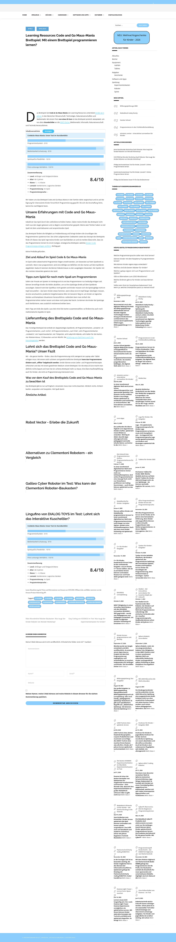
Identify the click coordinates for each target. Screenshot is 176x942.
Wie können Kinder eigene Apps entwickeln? (130, 264)
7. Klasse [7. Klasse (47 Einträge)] (139, 199)
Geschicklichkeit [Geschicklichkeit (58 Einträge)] (128, 226)
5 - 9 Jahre (69, 598)
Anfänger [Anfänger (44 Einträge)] (130, 214)
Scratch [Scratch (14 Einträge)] (143, 242)
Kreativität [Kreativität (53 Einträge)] (146, 234)
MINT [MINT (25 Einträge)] (141, 238)
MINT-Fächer (65, 122)
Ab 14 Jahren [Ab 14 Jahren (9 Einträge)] (152, 210)
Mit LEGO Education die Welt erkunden (147, 680)
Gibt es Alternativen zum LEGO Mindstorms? (130, 276)
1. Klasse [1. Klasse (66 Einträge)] (120, 195)
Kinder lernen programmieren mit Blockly (124, 637)
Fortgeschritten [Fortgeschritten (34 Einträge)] (129, 222)
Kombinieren (60, 602)
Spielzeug (35, 15)
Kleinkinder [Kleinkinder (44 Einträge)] (128, 230)
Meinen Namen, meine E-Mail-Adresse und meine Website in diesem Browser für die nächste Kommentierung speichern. (61, 695)
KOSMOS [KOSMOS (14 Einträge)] (136, 234)
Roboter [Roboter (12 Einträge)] (149, 238)
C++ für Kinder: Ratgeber (122, 548)
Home (24, 15)
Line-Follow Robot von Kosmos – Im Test (147, 891)
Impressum (44, 937)
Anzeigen (48, 131)
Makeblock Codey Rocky (129, 113)
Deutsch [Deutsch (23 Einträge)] (123, 218)
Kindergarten (34, 602)
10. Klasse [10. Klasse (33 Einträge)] (127, 202)
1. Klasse (38, 598)
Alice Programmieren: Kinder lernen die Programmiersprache (147, 503)
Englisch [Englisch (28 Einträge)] (133, 218)
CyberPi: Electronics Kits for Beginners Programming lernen (146, 809)
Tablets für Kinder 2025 (147, 459)
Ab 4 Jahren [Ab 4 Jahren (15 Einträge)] (150, 202)
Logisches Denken (94, 602)
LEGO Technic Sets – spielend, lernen (124, 724)
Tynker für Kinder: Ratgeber (145, 547)
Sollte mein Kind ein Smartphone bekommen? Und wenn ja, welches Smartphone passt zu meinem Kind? (134, 286)
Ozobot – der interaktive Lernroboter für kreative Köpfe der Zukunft (145, 593)
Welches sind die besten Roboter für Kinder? (130, 268)
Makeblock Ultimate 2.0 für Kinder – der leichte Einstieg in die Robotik (124, 808)
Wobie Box (142, 378)
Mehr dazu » (147, 327)
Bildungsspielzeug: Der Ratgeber (125, 680)
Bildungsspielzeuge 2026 (129, 106)
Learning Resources (76, 602)
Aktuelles (115, 56)
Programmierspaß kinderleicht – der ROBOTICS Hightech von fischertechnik (146, 851)
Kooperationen (70, 937)
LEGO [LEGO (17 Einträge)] (119, 238)
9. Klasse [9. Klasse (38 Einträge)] (118, 202)
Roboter (117, 88)
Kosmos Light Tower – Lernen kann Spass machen (125, 891)
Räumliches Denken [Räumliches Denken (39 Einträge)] (130, 242)
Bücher (48, 15)
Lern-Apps (120, 418)
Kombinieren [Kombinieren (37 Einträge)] (140, 230)
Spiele (30, 29)
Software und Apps (81, 15)
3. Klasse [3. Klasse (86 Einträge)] (139, 195)
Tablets (117, 68)
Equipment (116, 62)
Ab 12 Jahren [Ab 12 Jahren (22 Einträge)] (141, 210)
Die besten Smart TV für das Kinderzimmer (135, 180)
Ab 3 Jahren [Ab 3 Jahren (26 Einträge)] (138, 202)
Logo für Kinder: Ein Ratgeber (146, 418)
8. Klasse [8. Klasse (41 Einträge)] (149, 199)
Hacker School (125, 120)
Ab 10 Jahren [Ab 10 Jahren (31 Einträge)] (129, 210)
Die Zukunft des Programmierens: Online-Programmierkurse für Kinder (125, 458)
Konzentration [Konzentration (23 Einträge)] (125, 234)
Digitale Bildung (115, 15)
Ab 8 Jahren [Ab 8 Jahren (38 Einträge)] (117, 210)
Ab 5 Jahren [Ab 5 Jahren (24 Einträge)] (123, 206)
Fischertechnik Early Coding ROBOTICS (124, 851)
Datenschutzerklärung (56, 937)
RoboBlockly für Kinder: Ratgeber (123, 502)
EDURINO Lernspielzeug (122, 594)
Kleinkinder (47, 602)
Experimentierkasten (122, 85)
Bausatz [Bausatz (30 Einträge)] (148, 214)
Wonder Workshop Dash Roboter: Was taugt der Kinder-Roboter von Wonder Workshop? (133, 150)
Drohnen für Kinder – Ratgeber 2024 (146, 724)
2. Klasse (48, 598)
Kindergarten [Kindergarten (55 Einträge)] (142, 226)
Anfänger (79, 598)
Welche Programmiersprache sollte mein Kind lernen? (134, 255)
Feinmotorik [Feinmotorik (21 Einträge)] (144, 218)
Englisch (90, 598)
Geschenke (118, 75)
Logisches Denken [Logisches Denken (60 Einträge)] (130, 238)
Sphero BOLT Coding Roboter (146, 764)
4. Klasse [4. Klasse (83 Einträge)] (149, 195)
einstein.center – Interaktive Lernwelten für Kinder (136, 134)
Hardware (62, 15)
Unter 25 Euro (34, 606)
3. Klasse (58, 598)
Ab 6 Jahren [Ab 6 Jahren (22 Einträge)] (134, 206)
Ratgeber (98, 15)
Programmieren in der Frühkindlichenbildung (137, 127)
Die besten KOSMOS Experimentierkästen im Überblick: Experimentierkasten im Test (125, 765)
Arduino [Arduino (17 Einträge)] (139, 214)
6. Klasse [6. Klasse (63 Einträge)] (130, 199)
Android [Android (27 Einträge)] (121, 214)
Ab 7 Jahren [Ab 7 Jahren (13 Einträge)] (146, 206)
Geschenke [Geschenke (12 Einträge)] (142, 222)
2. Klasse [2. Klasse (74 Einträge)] (129, 195)
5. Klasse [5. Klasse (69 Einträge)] (120, 199)
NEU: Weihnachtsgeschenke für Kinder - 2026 (131, 37)
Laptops (117, 65)
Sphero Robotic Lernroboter (144, 637)
